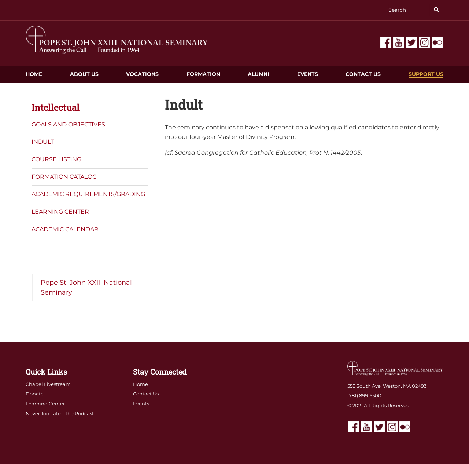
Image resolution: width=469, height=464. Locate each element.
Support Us (426, 74)
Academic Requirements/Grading (88, 194)
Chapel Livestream (48, 384)
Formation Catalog (64, 176)
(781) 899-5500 (364, 395)
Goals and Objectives (68, 124)
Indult (43, 141)
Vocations (142, 74)
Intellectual (56, 107)
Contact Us (363, 74)
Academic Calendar (65, 229)
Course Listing (56, 159)
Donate (35, 394)
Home (34, 74)
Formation (203, 74)
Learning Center (60, 211)
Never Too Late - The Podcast (60, 413)
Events (307, 74)
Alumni (258, 74)
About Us (84, 74)
